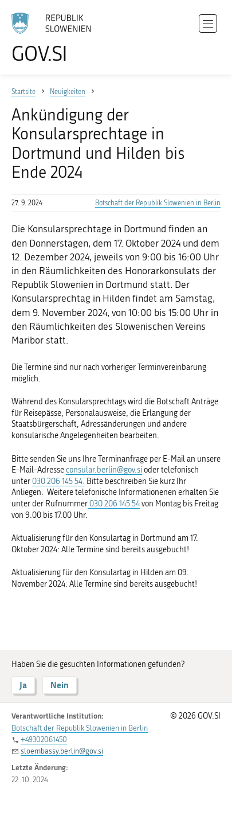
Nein (59, 685)
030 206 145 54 (114, 504)
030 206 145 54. (58, 481)
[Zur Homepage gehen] (57, 38)
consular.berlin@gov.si (104, 470)
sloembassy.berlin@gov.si (62, 751)
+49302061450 (44, 739)
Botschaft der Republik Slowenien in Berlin (158, 203)
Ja (23, 685)
